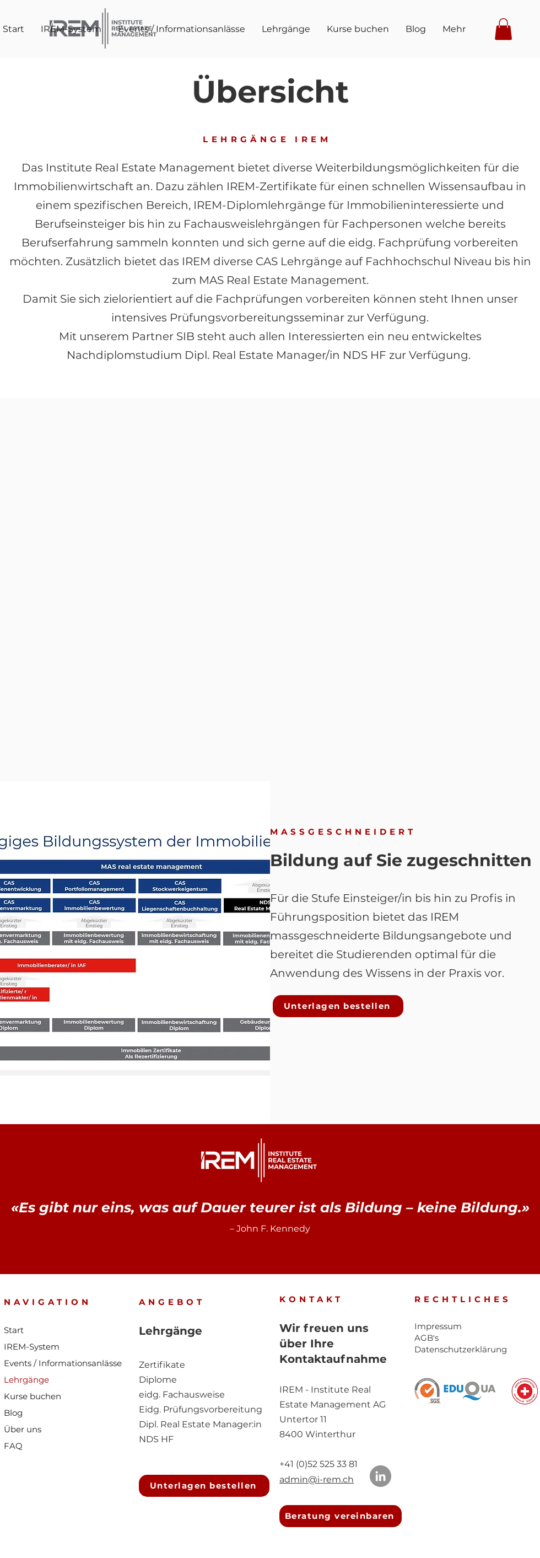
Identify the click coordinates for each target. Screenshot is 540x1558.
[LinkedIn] (380, 1476)
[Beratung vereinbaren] (340, 1516)
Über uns (22, 1429)
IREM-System (32, 1346)
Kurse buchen (32, 1396)
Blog (13, 1412)
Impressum (438, 1326)
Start (14, 1330)
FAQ (13, 1446)
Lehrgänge (26, 1379)
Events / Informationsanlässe (63, 1363)
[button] (503, 29)
